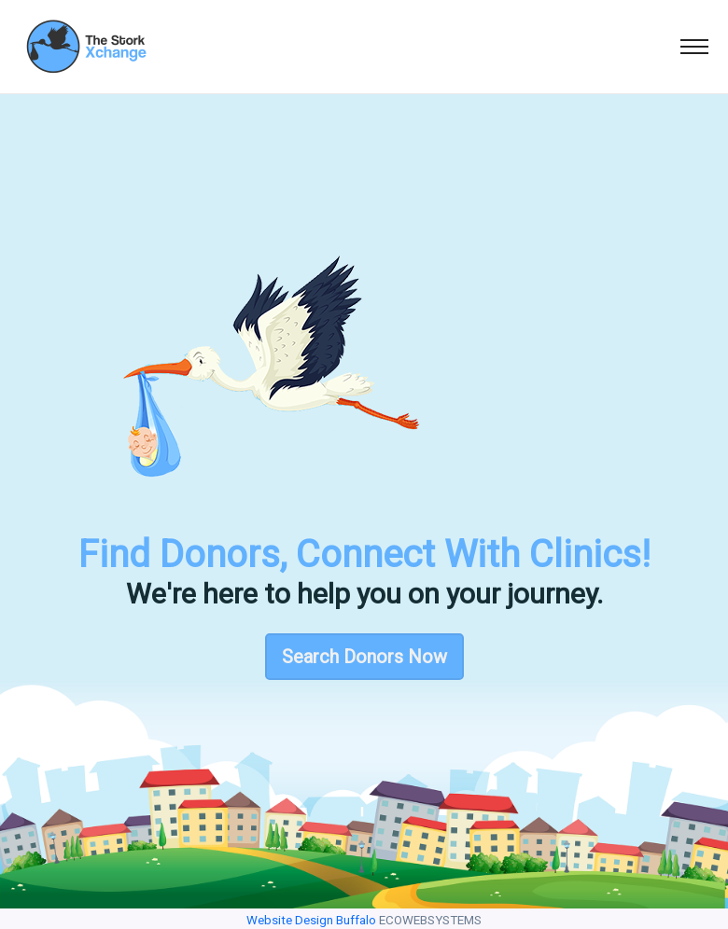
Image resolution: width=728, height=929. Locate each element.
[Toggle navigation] (694, 47)
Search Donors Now (364, 656)
